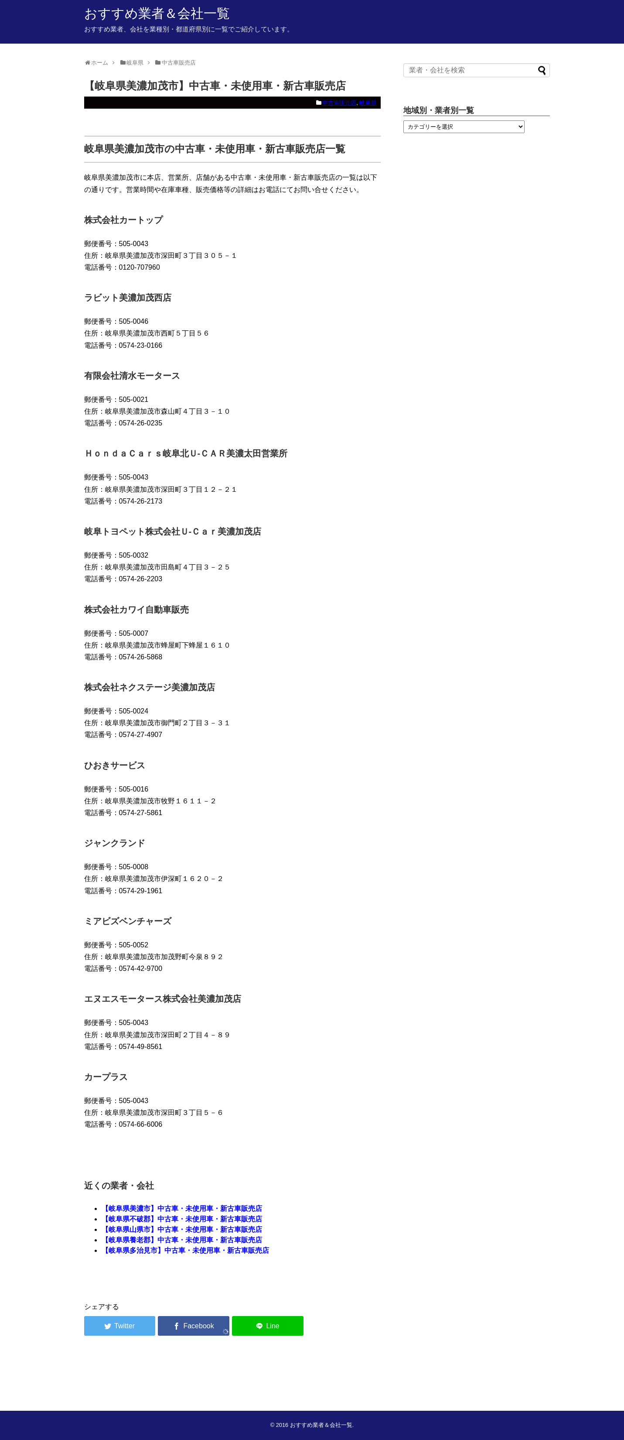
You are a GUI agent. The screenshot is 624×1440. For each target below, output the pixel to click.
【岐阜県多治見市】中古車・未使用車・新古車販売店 (185, 1250)
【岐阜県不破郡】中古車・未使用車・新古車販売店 (182, 1219)
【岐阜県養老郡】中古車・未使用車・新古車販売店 (182, 1240)
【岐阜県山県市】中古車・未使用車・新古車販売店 (182, 1229)
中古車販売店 (339, 102)
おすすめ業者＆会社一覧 (157, 13)
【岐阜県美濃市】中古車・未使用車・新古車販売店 (182, 1208)
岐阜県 (367, 102)
